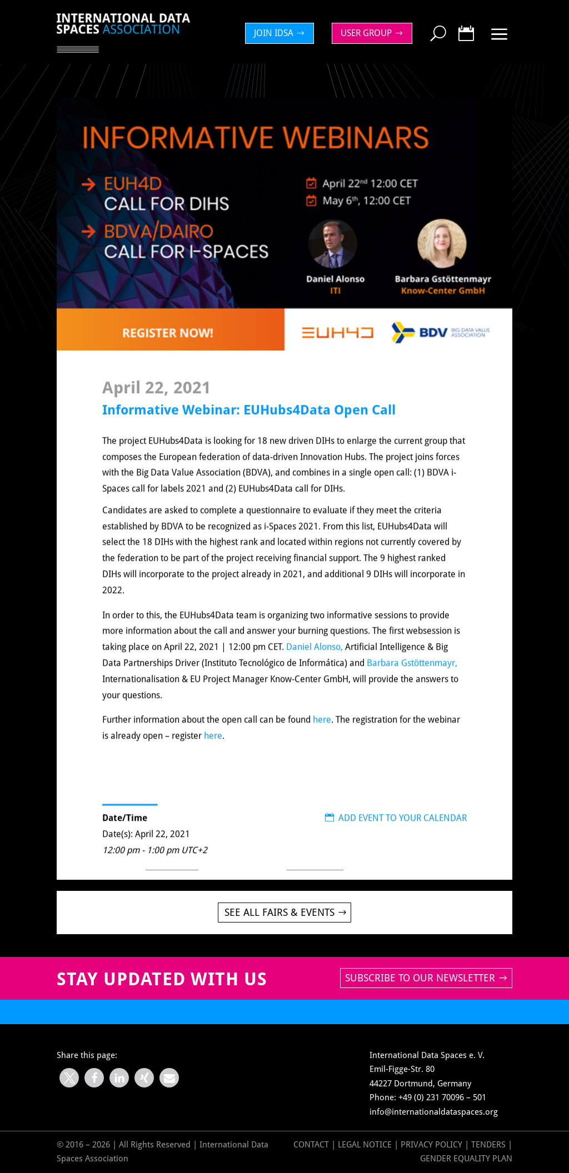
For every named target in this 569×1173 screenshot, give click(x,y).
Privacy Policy (433, 1145)
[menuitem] (282, 33)
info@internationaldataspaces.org (434, 1112)
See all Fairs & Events (279, 912)
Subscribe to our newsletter (420, 978)
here (322, 731)
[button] (69, 1077)
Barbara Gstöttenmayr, (412, 675)
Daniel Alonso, (315, 659)
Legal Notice (365, 1145)
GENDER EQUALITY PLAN (466, 1159)
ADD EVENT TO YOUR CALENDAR (396, 830)
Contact (311, 1145)
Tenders (488, 1145)
